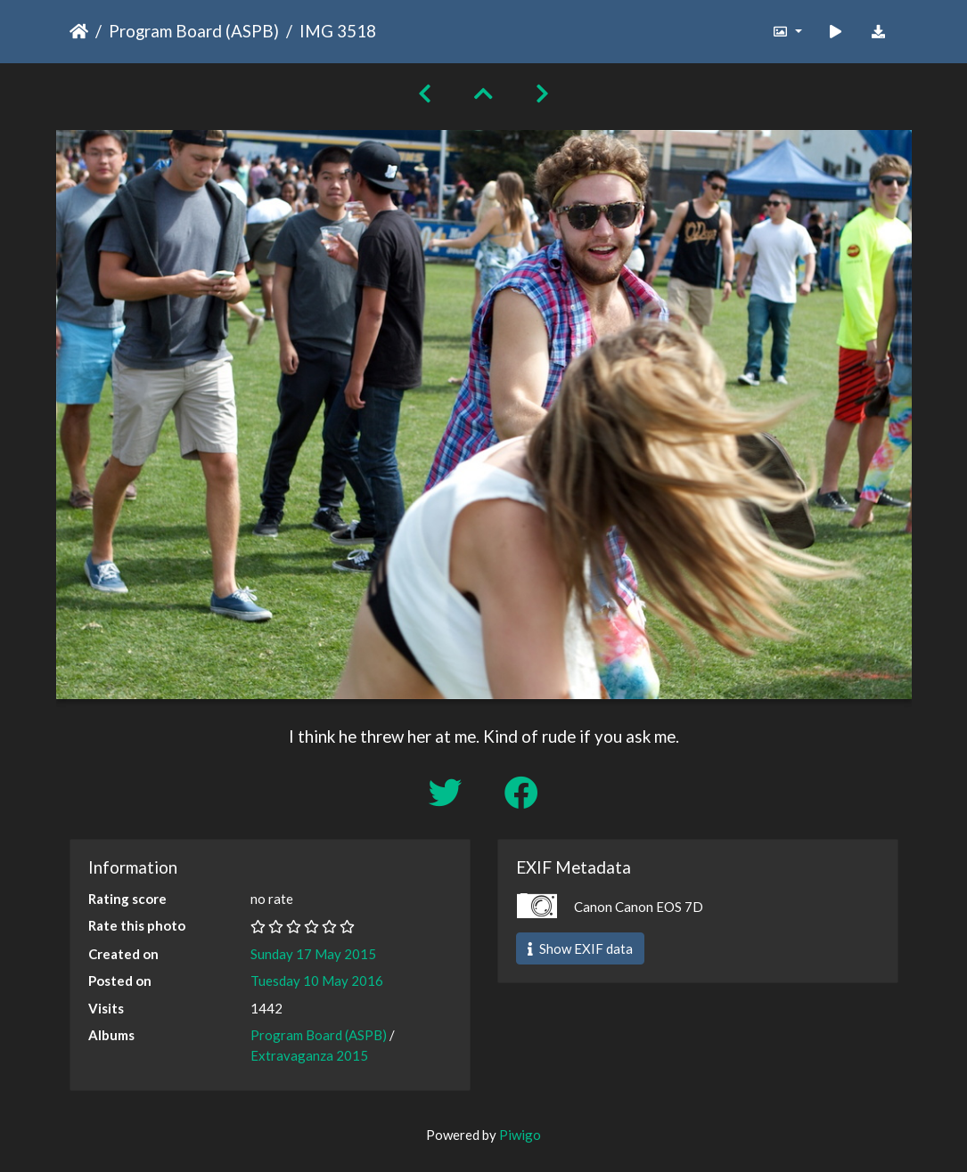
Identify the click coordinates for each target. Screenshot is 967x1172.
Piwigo (520, 1135)
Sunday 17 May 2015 (313, 954)
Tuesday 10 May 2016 (316, 981)
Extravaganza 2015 (309, 1055)
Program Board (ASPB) (194, 30)
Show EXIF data (580, 948)
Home (79, 31)
